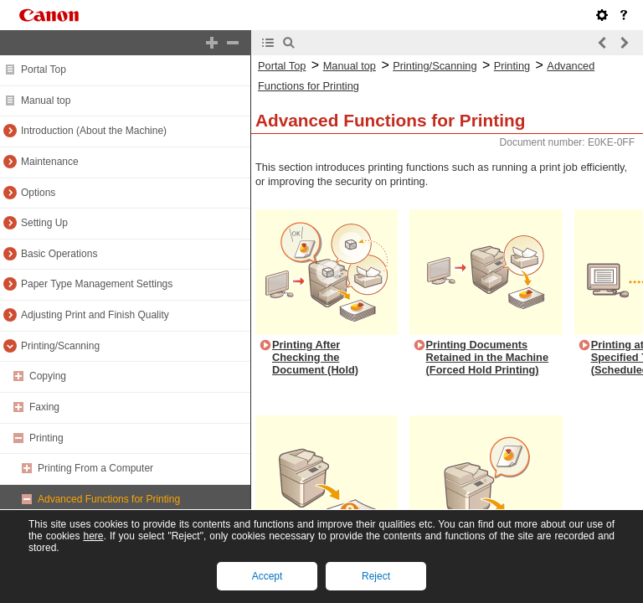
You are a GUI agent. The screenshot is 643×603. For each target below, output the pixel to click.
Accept (267, 576)
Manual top (45, 100)
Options (38, 192)
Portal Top (43, 69)
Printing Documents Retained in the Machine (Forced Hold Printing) (487, 356)
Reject (376, 576)
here (93, 536)
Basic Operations (59, 254)
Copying (47, 376)
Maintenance (50, 162)
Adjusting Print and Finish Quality (95, 315)
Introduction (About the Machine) (94, 131)
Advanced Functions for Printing (109, 499)
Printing (46, 438)
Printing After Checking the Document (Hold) (315, 356)
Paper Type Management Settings (96, 284)
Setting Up (44, 223)
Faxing (44, 407)
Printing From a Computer (95, 468)
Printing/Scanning (60, 346)
